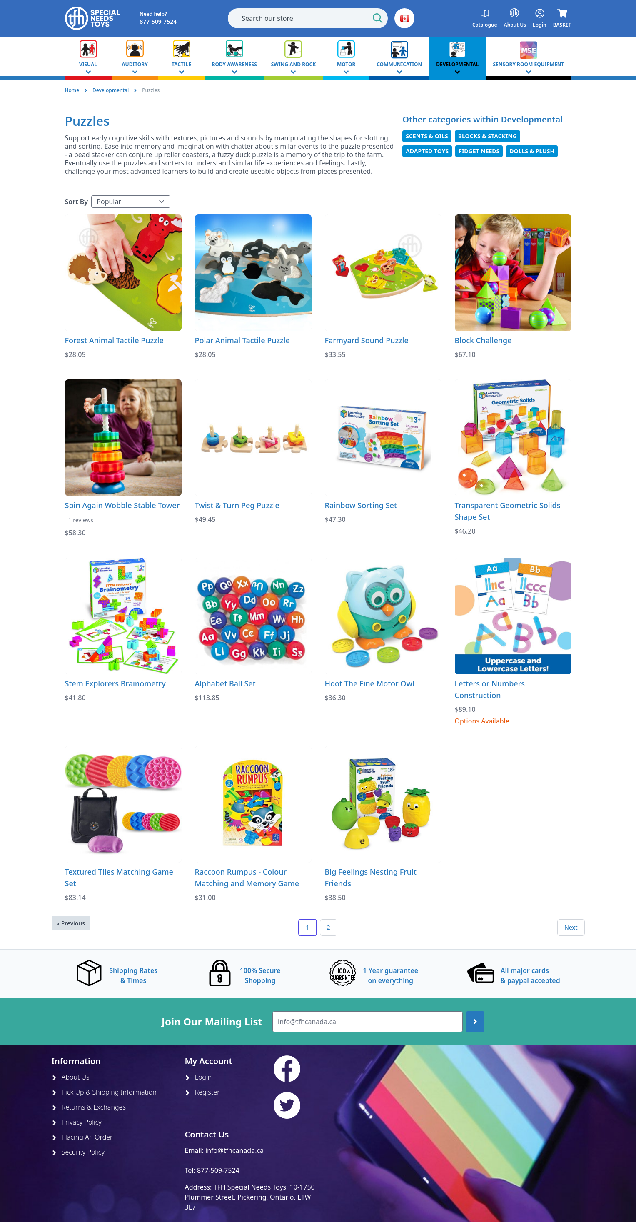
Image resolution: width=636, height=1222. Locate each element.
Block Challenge (483, 340)
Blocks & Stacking (487, 136)
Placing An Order (82, 1137)
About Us (71, 1077)
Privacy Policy (77, 1122)
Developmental (110, 90)
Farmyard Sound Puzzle (367, 340)
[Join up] (475, 1021)
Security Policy (78, 1152)
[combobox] (308, 18)
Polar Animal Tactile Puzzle (242, 340)
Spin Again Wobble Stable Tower (122, 505)
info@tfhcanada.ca (234, 1150)
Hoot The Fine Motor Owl (369, 683)
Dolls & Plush (531, 151)
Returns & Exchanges (89, 1107)
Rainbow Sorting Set (361, 505)
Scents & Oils (427, 136)
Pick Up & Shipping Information (104, 1092)
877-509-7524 (218, 1170)
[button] (404, 18)
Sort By (76, 201)
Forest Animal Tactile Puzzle (114, 340)
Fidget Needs (479, 151)
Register (202, 1092)
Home (72, 90)
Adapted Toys (427, 151)
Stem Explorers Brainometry (115, 683)
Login (198, 1077)
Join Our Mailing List (212, 1021)
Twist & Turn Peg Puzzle (237, 505)
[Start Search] (377, 18)
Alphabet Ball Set (225, 683)
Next (571, 927)
